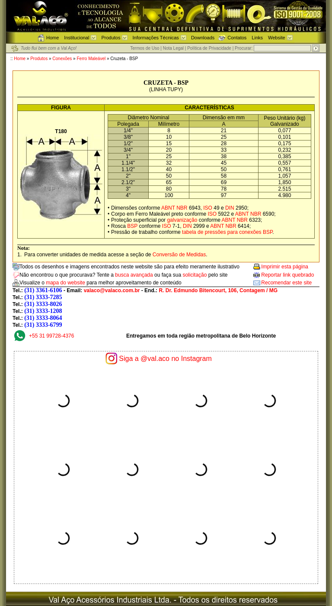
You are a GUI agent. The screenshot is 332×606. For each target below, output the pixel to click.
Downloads (202, 37)
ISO (207, 208)
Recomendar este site (286, 283)
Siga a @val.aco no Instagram (165, 358)
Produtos (110, 37)
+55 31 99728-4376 (51, 336)
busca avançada (134, 275)
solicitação (194, 275)
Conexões (62, 58)
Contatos (236, 37)
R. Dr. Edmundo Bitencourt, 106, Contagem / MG (218, 290)
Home (52, 37)
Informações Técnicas (155, 37)
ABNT (168, 208)
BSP (132, 226)
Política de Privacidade (209, 48)
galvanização (182, 220)
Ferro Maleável (91, 58)
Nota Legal (173, 48)
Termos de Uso (144, 48)
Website (276, 37)
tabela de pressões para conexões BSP (227, 232)
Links (257, 37)
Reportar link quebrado (287, 275)
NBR (181, 208)
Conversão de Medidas (179, 255)
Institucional (76, 37)
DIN (229, 208)
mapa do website (65, 283)
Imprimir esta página (284, 267)
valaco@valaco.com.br (112, 290)
